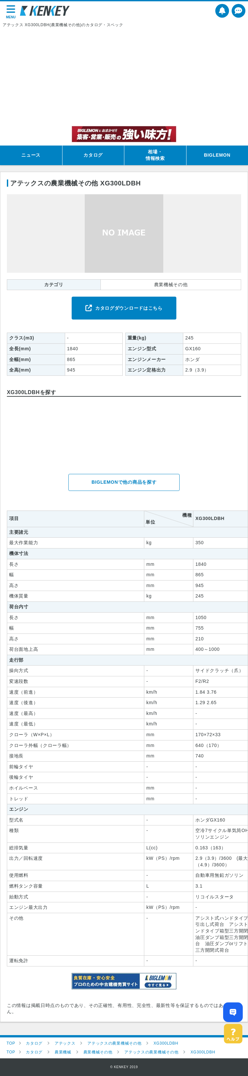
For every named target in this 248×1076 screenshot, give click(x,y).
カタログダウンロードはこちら (129, 308)
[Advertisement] (124, 77)
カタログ (93, 155)
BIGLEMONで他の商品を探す (124, 482)
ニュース (31, 155)
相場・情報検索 (155, 155)
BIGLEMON (217, 155)
